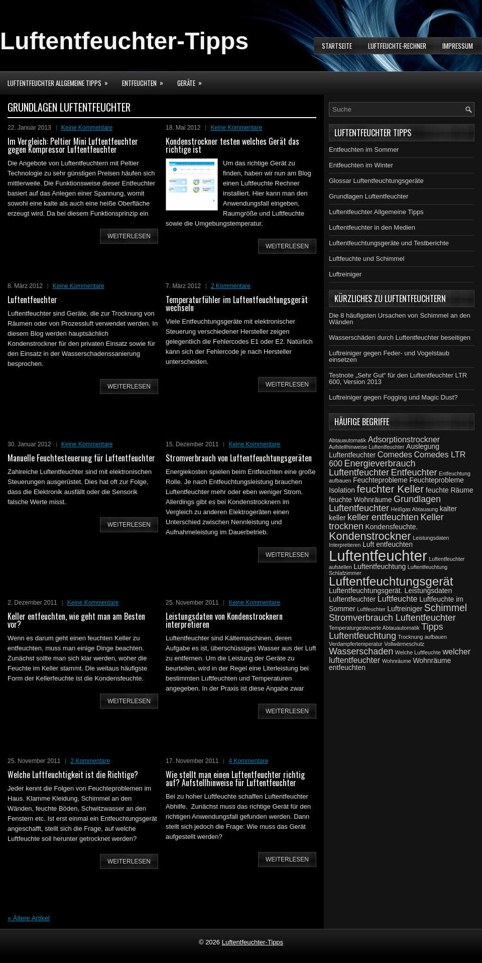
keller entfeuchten (383, 517)
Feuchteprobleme (380, 480)
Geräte (192, 79)
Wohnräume (396, 661)
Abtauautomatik (347, 440)
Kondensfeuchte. (392, 527)
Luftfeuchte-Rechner (397, 46)
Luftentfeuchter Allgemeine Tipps (61, 79)
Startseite (337, 46)
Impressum (457, 46)
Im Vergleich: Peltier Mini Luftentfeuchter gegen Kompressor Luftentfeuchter (73, 145)
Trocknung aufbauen (422, 637)
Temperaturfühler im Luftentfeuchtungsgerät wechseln (237, 304)
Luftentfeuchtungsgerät (391, 581)
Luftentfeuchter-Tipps (124, 41)
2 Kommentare (231, 286)
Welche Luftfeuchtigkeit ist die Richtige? (73, 774)
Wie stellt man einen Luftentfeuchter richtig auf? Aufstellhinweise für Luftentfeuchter (235, 778)
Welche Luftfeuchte (418, 652)
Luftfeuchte (398, 598)
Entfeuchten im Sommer (364, 149)
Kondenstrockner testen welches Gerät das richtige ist (232, 145)
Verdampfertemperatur (356, 644)
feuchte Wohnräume (360, 500)
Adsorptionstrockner (404, 439)
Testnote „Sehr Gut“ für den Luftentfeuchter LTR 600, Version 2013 (398, 378)
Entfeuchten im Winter (361, 165)
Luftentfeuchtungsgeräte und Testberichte (389, 243)
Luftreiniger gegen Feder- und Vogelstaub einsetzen (389, 356)
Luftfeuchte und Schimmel (366, 258)
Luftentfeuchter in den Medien (372, 227)
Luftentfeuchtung (379, 566)
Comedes (395, 454)
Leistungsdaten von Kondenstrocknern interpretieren (224, 620)
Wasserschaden (361, 651)
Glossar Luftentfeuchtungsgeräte (376, 180)
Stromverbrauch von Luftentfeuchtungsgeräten (239, 458)
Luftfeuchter (371, 609)
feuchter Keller (390, 489)
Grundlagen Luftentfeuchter (368, 196)
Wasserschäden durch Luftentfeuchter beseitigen (399, 337)
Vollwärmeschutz (404, 644)
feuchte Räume (449, 490)
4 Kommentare (248, 760)
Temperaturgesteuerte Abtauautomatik (374, 628)
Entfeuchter (414, 472)
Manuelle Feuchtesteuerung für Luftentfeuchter (81, 458)
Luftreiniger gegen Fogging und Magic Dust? (393, 397)
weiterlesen (129, 236)
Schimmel (445, 607)
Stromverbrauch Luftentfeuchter (392, 618)
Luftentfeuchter (32, 300)
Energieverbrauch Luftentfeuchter (372, 467)
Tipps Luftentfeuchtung (386, 631)
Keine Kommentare (87, 127)
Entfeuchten (146, 79)
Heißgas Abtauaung (414, 509)
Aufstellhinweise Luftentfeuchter (366, 447)
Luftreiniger (345, 274)
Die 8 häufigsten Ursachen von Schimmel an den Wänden (399, 319)
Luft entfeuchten (388, 544)
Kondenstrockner (370, 536)
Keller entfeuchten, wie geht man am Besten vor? (76, 620)
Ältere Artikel (29, 918)
